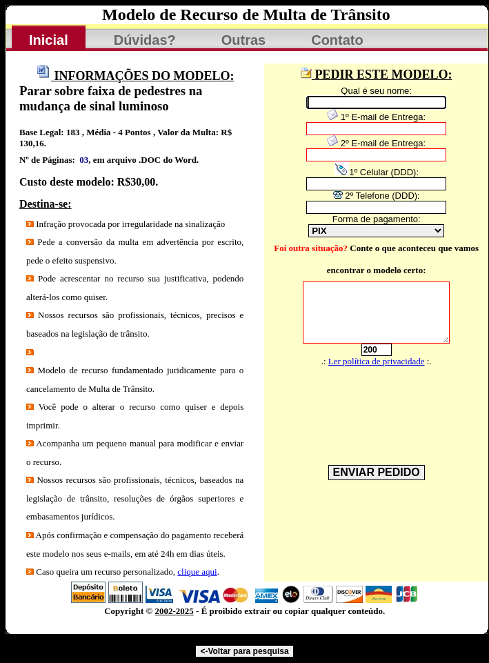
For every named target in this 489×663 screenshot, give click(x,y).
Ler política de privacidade (376, 361)
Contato (337, 40)
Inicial (48, 40)
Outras (243, 40)
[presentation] (369, 405)
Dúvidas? (145, 40)
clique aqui (197, 571)
